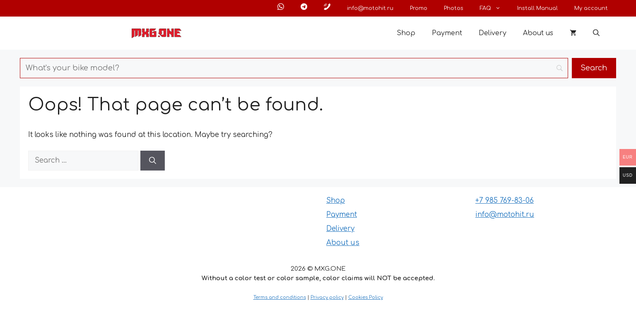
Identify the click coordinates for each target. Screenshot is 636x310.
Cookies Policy (365, 297)
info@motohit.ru (370, 8)
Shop (406, 33)
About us (538, 33)
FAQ (494, 8)
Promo (418, 8)
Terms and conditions (279, 297)
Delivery (492, 33)
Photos (453, 8)
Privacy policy (327, 297)
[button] (596, 33)
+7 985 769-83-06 (504, 200)
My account (591, 8)
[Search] (152, 161)
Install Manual (537, 8)
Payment (447, 33)
